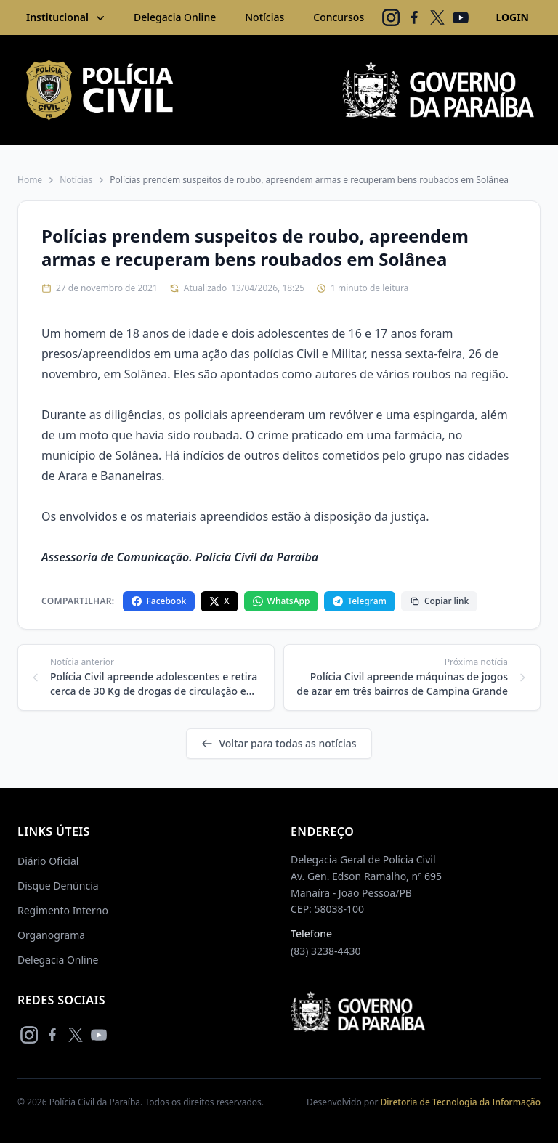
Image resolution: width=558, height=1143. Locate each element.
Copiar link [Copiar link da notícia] (439, 601)
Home (29, 180)
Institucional (67, 17)
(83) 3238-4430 (326, 951)
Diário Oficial (47, 861)
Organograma (51, 935)
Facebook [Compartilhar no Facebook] (159, 601)
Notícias (264, 17)
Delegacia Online (175, 17)
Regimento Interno (62, 910)
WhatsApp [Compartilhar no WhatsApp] (281, 601)
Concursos (338, 17)
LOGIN (512, 17)
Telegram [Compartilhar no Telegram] (359, 601)
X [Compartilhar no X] (219, 601)
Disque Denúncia (58, 885)
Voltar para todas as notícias (278, 743)
